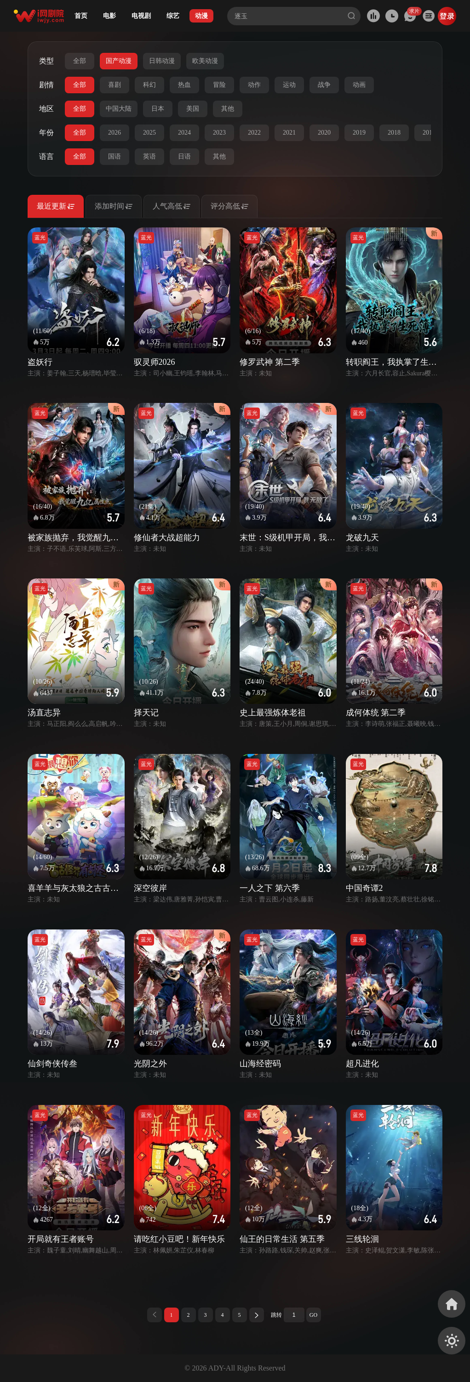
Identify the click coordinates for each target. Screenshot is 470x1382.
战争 (324, 84)
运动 (289, 84)
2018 (394, 132)
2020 (324, 132)
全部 (79, 60)
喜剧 (114, 84)
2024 (184, 132)
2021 (289, 132)
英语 (149, 156)
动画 (359, 84)
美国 (192, 108)
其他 (227, 108)
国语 (114, 156)
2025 (149, 132)
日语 (184, 156)
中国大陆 (119, 108)
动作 (254, 84)
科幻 (149, 84)
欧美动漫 (205, 60)
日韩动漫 (162, 60)
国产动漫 (119, 60)
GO (313, 1315)
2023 (219, 132)
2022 (254, 132)
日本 (157, 108)
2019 (359, 132)
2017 (429, 132)
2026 (114, 132)
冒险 (219, 84)
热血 (184, 84)
